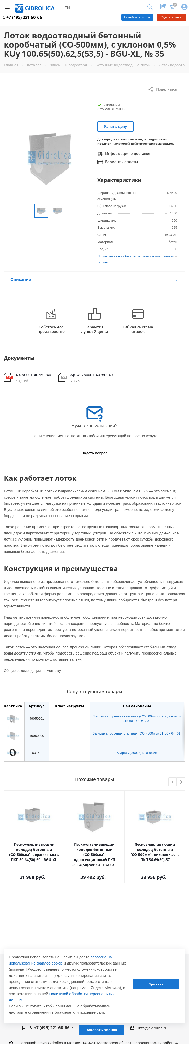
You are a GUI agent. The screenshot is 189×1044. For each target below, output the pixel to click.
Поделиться (162, 89)
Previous (173, 782)
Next (181, 782)
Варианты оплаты (117, 162)
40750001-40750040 (33, 375)
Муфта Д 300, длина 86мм (137, 753)
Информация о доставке (123, 154)
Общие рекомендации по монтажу (32, 671)
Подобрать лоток (137, 17)
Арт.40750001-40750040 (91, 375)
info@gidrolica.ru (152, 1028)
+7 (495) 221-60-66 (22, 17)
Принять (155, 984)
